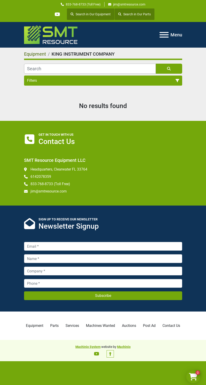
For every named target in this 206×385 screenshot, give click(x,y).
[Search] (90, 69)
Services (72, 325)
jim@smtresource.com (129, 4)
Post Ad (149, 325)
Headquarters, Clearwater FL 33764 (58, 169)
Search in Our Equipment (91, 14)
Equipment (34, 325)
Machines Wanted (100, 325)
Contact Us (171, 325)
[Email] (103, 246)
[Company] (103, 271)
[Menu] (164, 35)
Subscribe (103, 295)
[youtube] (57, 14)
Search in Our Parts (134, 14)
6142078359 (40, 176)
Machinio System (88, 347)
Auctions (129, 325)
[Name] (103, 258)
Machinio (124, 347)
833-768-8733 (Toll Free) (83, 4)
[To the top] (110, 354)
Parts (54, 325)
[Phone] (103, 283)
